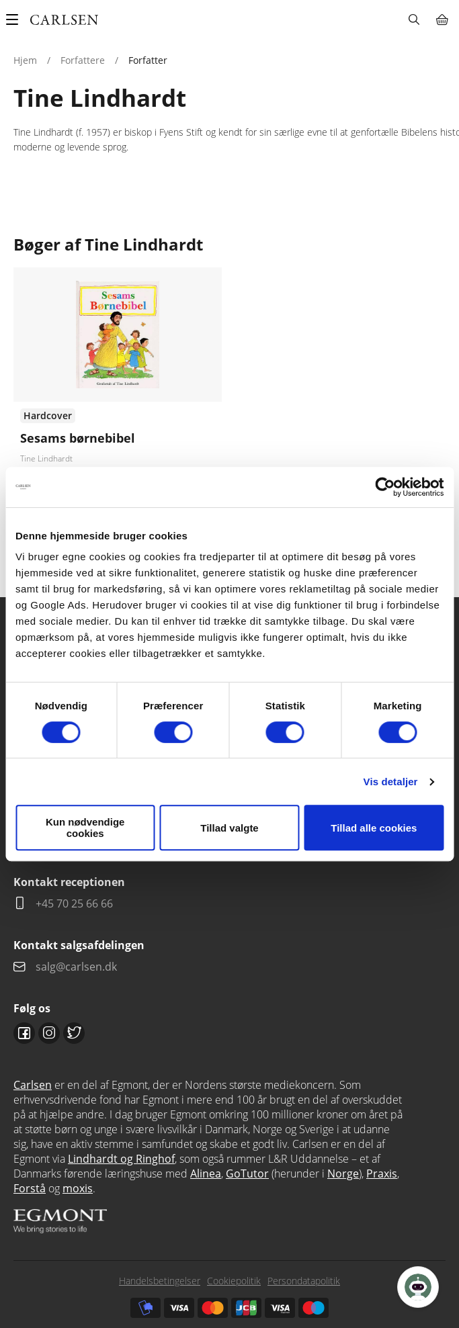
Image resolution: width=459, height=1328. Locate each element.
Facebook (24, 1033)
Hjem (25, 60)
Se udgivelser (117, 405)
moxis (77, 1188)
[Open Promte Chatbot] (418, 1287)
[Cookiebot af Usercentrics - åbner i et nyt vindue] (385, 487)
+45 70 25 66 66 (74, 903)
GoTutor (247, 1173)
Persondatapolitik (303, 1280)
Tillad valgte (229, 828)
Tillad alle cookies (374, 828)
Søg (413, 19)
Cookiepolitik (234, 1280)
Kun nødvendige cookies (85, 827)
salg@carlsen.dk (78, 966)
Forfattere (82, 60)
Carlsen (32, 1084)
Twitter (74, 1033)
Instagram (49, 1033)
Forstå (29, 1188)
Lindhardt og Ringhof (121, 1158)
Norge (343, 1173)
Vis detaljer (391, 781)
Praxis (381, 1173)
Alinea (205, 1173)
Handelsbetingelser (159, 1280)
